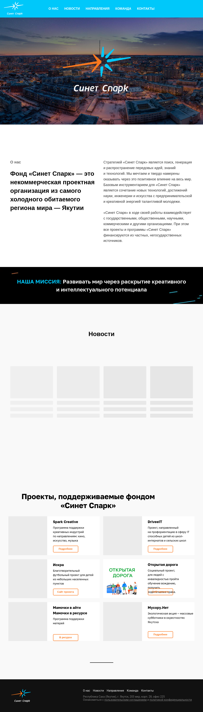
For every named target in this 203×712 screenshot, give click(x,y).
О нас (53, 8)
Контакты (145, 8)
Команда (123, 8)
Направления (98, 8)
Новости (72, 8)
